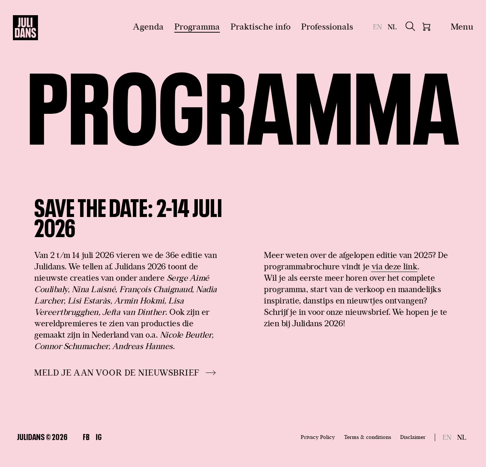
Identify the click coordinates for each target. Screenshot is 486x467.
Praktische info (260, 26)
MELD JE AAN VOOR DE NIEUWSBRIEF (117, 372)
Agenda (148, 26)
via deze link (394, 266)
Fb (86, 436)
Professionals (327, 26)
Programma (197, 26)
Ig (99, 436)
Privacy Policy (318, 436)
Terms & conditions (367, 436)
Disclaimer (413, 436)
